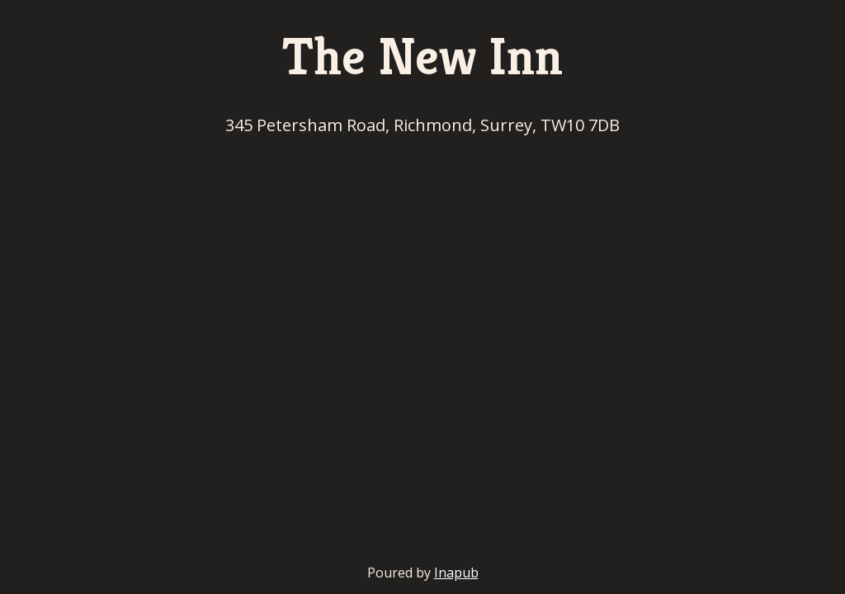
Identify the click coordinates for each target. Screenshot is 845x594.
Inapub (456, 572)
